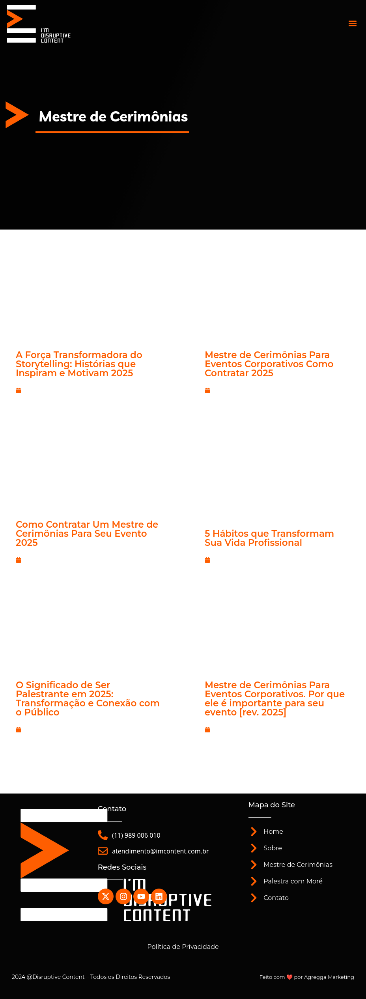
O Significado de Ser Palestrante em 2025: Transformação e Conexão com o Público (88, 699)
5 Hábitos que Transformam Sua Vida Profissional (269, 538)
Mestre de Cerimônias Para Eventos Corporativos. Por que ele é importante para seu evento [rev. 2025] (275, 699)
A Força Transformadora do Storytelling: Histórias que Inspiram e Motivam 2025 (79, 364)
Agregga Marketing (329, 977)
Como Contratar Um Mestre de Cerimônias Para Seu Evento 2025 (87, 533)
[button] (352, 23)
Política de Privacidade (182, 946)
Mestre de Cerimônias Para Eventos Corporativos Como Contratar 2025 (269, 364)
